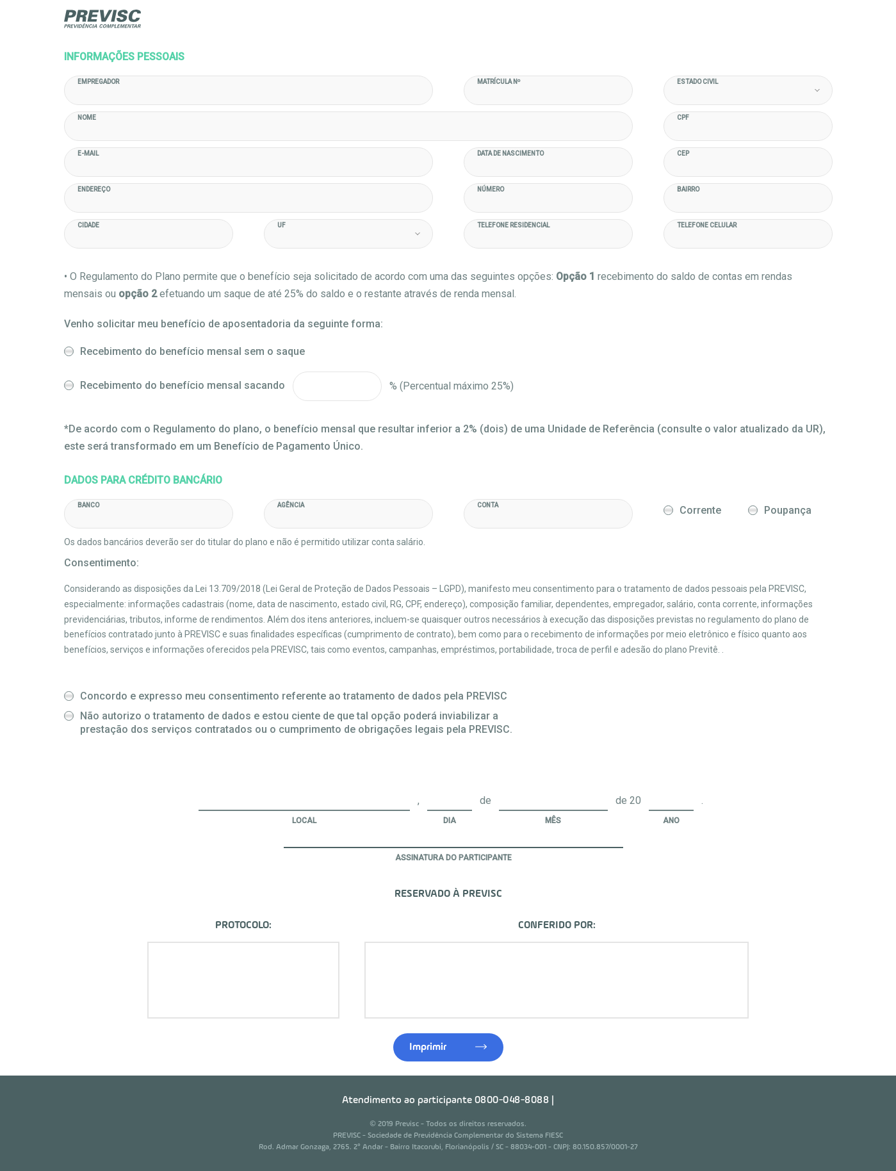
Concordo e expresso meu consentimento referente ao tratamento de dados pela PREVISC (293, 696)
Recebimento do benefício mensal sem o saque (192, 351)
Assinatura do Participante (453, 857)
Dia (449, 820)
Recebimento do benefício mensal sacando (182, 385)
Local (304, 820)
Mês (553, 820)
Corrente (700, 510)
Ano (671, 820)
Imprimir (427, 1047)
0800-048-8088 (512, 1100)
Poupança (787, 510)
